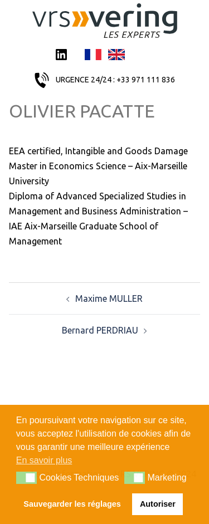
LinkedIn (61, 55)
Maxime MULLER (109, 298)
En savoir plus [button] (44, 460)
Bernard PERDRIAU (100, 330)
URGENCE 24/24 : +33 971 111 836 (115, 79)
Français (93, 55)
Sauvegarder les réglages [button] (71, 503)
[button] (26, 478)
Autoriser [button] (158, 503)
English (116, 55)
